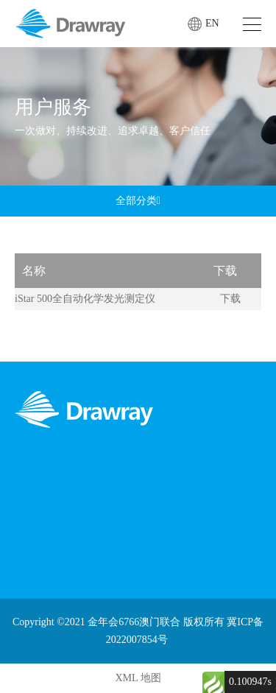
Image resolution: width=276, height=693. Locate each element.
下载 (230, 298)
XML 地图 (137, 677)
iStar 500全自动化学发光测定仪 (85, 298)
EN (212, 23)
